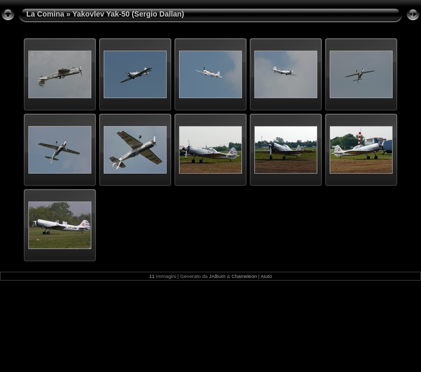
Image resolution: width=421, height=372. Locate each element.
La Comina (45, 14)
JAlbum (217, 276)
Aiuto (266, 276)
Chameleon (244, 276)
